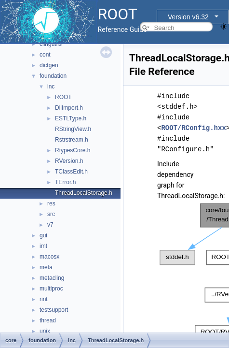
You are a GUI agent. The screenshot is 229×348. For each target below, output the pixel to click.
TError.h (65, 182)
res (51, 203)
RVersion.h (69, 161)
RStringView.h (73, 129)
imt (43, 246)
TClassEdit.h (71, 171)
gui (43, 235)
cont (45, 54)
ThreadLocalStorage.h (83, 192)
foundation (53, 75)
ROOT (63, 97)
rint (44, 299)
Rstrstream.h (71, 139)
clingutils (51, 44)
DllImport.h (69, 107)
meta (46, 267)
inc (50, 86)
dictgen (49, 65)
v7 (50, 224)
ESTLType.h (70, 118)
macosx (49, 256)
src (51, 214)
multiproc (51, 288)
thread (48, 320)
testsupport (54, 309)
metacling (52, 278)
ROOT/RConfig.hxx (193, 127)
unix (45, 331)
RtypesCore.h (72, 150)
